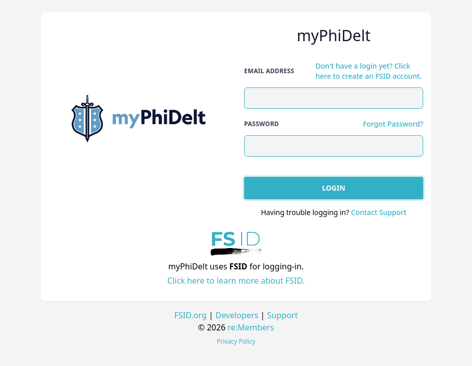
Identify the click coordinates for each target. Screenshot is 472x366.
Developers (236, 315)
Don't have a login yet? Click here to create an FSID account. (368, 71)
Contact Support (378, 212)
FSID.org (190, 315)
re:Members (251, 327)
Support (282, 315)
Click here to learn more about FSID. (236, 280)
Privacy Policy (236, 341)
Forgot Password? (393, 124)
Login (333, 188)
